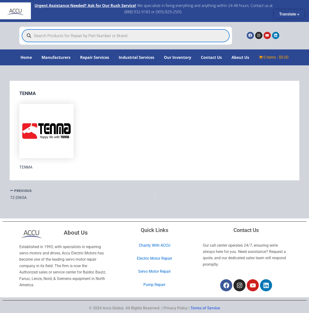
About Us (240, 57)
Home (26, 57)
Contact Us (211, 57)
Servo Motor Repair (154, 271)
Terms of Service (205, 308)
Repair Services (94, 57)
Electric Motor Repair (154, 258)
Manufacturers (56, 57)
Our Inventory (177, 57)
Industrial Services (136, 57)
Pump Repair (154, 284)
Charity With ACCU (154, 245)
